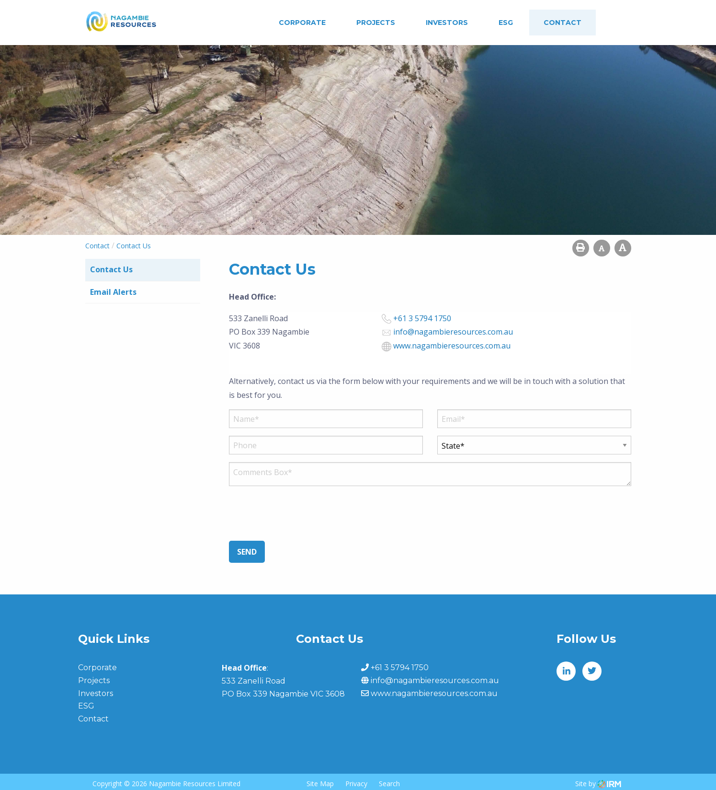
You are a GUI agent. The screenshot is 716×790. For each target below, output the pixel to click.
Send (247, 551)
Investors (447, 22)
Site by (598, 783)
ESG (506, 22)
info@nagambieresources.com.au (453, 331)
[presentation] (302, 517)
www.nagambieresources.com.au (452, 345)
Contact (562, 22)
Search (389, 783)
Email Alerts (113, 292)
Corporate (302, 22)
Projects (375, 22)
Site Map (320, 783)
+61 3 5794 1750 (422, 318)
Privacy (356, 783)
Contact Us (111, 269)
